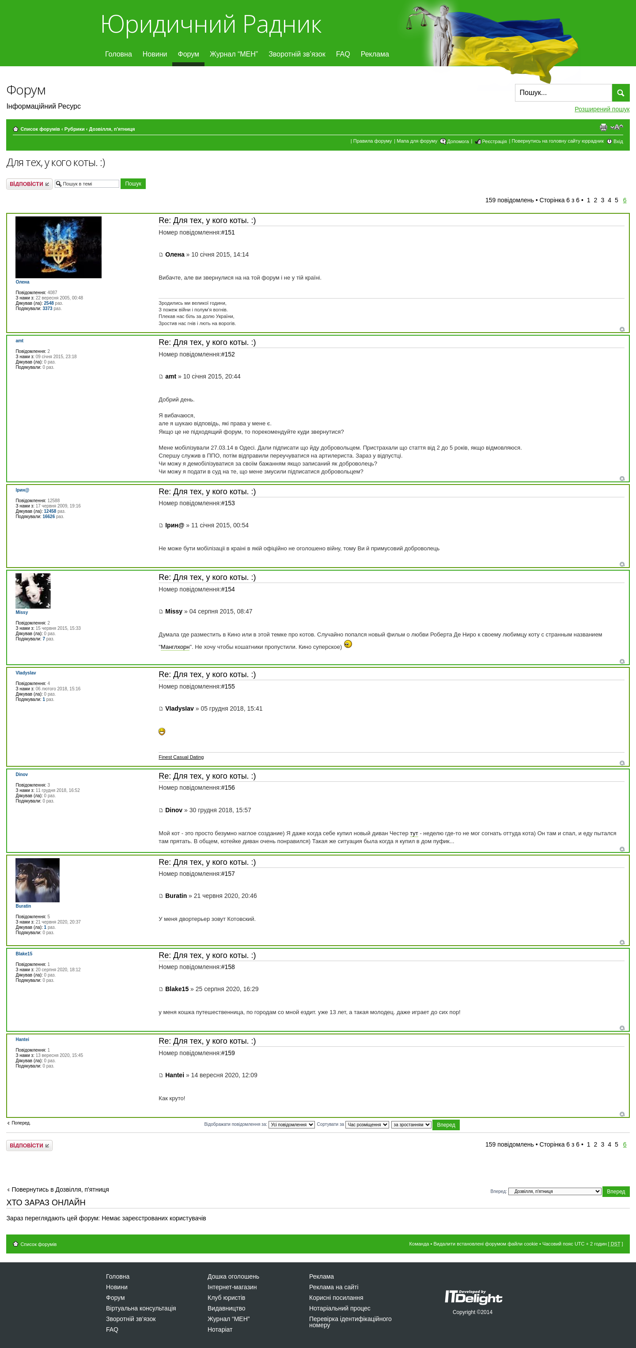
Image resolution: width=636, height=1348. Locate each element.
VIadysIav (179, 708)
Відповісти (29, 183)
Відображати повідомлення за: (259, 1124)
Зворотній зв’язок (297, 54)
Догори (622, 329)
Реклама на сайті (334, 1287)
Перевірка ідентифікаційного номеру (350, 1322)
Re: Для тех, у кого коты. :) (207, 220)
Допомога (458, 141)
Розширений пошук (602, 109)
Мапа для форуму (417, 141)
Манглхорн (175, 647)
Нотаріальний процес (340, 1308)
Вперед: (499, 1191)
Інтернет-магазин (232, 1287)
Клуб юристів (226, 1297)
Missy (173, 611)
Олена (174, 254)
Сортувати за (353, 1124)
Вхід (618, 141)
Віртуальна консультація (141, 1308)
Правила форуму (372, 141)
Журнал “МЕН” (234, 54)
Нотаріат (220, 1329)
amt (170, 376)
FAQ (343, 54)
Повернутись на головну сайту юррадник (557, 141)
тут (414, 833)
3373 (47, 308)
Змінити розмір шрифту (616, 127)
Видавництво (227, 1308)
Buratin (176, 895)
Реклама (375, 54)
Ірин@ (174, 525)
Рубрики (74, 129)
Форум (188, 54)
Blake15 (177, 988)
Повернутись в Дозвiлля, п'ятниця (60, 1189)
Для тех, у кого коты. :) (55, 162)
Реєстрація (494, 141)
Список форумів (40, 129)
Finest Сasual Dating (181, 757)
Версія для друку (603, 127)
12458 (50, 511)
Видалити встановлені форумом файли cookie (485, 1243)
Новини (155, 54)
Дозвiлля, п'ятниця (112, 129)
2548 (49, 303)
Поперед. (20, 1123)
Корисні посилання (336, 1297)
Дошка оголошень (233, 1276)
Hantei (174, 1075)
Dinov (173, 810)
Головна (118, 54)
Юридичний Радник (210, 23)
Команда (419, 1243)
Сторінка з (559, 200)
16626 (48, 516)
